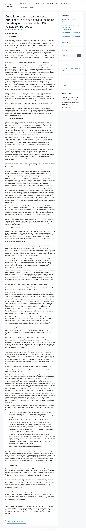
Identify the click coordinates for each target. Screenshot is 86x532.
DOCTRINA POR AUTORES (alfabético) (27, 7)
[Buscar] (79, 55)
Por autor (64, 83)
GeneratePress (52, 530)
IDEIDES (31, 3)
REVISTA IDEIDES (8, 5)
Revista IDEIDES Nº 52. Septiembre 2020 (16, 523)
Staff (63, 40)
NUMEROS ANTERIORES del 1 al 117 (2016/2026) (58, 3)
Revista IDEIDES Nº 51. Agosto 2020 (15, 521)
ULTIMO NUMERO (40, 3)
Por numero (9, 520)
